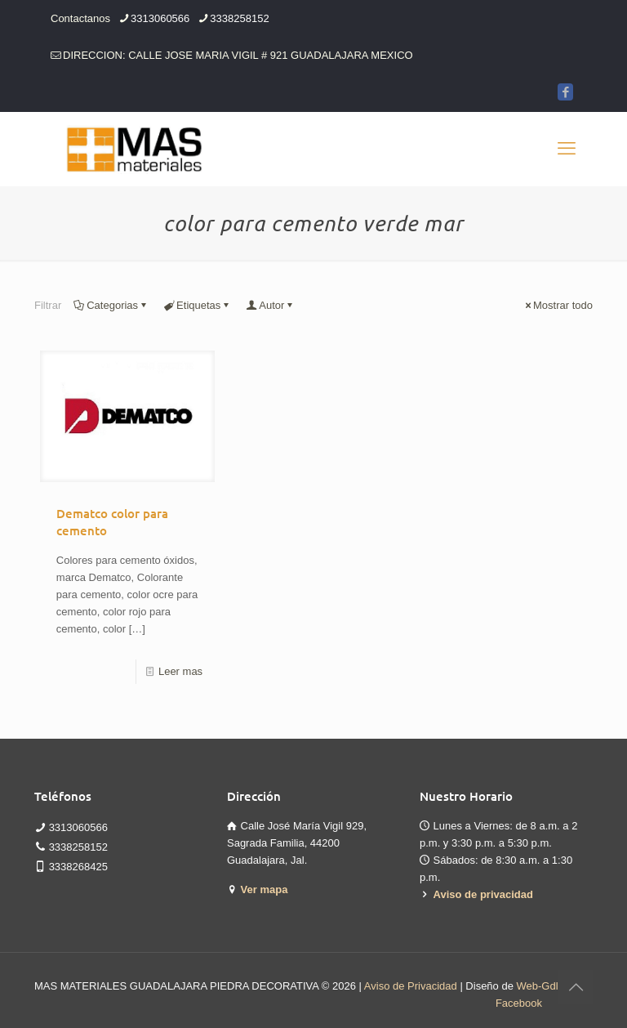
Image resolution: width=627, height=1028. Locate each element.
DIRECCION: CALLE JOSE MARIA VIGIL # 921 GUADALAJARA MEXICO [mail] (238, 55)
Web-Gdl (537, 986)
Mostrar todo (557, 305)
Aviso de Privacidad (410, 986)
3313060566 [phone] (160, 18)
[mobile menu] (566, 149)
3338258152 (78, 847)
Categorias (111, 305)
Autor (270, 305)
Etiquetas (197, 305)
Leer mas (180, 671)
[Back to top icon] (575, 987)
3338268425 (78, 866)
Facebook (519, 1003)
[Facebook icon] (565, 92)
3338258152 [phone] (239, 18)
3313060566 (78, 827)
